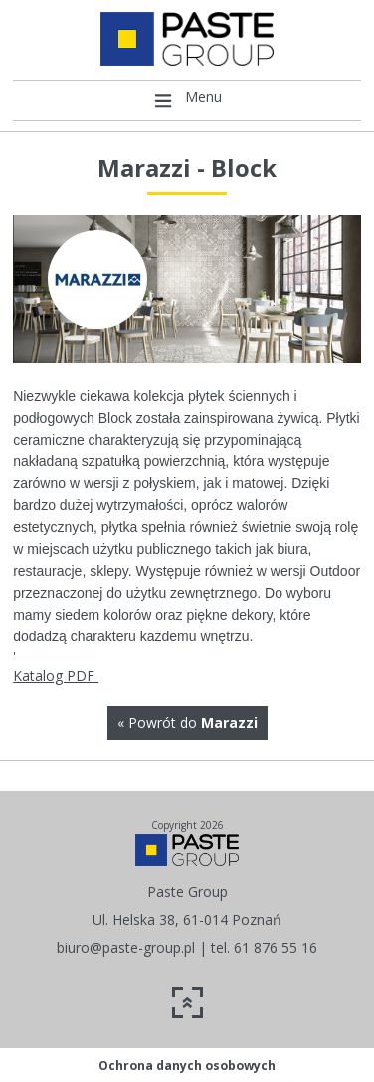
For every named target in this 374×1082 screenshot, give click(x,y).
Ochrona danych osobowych (187, 1065)
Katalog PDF (55, 675)
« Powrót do (187, 722)
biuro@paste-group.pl (126, 947)
